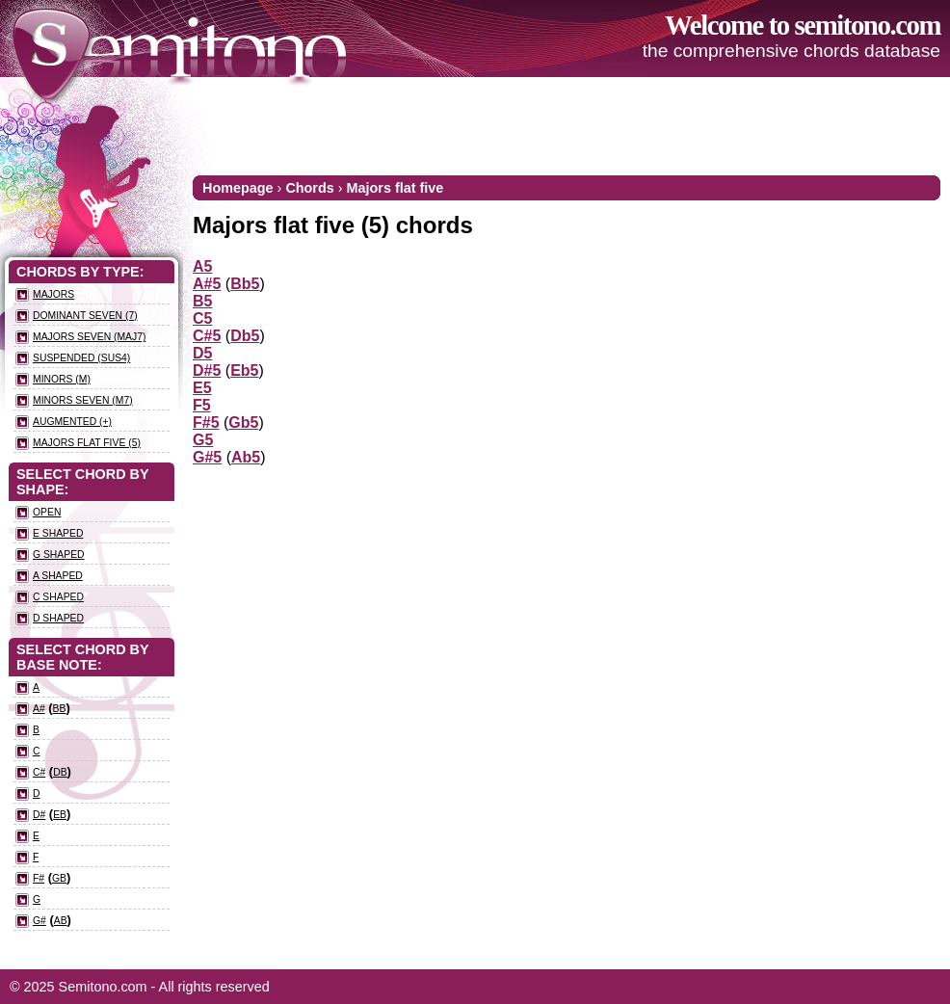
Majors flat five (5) (87, 442)
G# (39, 920)
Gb (59, 878)
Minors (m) (62, 379)
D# (39, 814)
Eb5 (244, 370)
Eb (59, 814)
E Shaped (58, 533)
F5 (202, 405)
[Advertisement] (589, 125)
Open (47, 512)
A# (39, 708)
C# (39, 772)
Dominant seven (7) (85, 315)
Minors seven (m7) (83, 400)
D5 (202, 353)
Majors (53, 294)
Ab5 (245, 457)
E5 (202, 388)
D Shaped (58, 618)
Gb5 (243, 422)
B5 (202, 301)
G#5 (207, 457)
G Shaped (59, 554)
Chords (309, 188)
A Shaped (58, 575)
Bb (59, 708)
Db (59, 772)
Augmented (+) (72, 421)
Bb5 (244, 284)
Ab (60, 920)
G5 (203, 440)
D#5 (207, 370)
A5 (202, 266)
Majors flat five (395, 188)
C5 (202, 318)
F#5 (206, 422)
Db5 (244, 336)
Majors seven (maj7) (89, 336)
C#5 (207, 336)
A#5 (207, 284)
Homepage (238, 188)
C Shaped (58, 597)
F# (38, 878)
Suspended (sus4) (81, 358)
